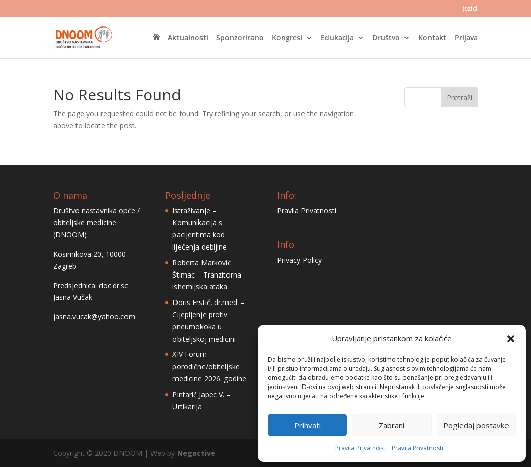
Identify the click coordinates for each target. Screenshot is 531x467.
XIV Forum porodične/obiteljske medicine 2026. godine (209, 366)
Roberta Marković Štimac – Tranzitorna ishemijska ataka (206, 275)
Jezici (470, 9)
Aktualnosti (188, 38)
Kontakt (432, 38)
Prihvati (307, 425)
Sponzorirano (240, 38)
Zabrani (391, 425)
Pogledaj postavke (476, 425)
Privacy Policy (299, 260)
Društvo (386, 38)
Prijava (466, 38)
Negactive (196, 453)
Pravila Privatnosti (361, 448)
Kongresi (287, 38)
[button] (510, 339)
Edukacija (337, 38)
